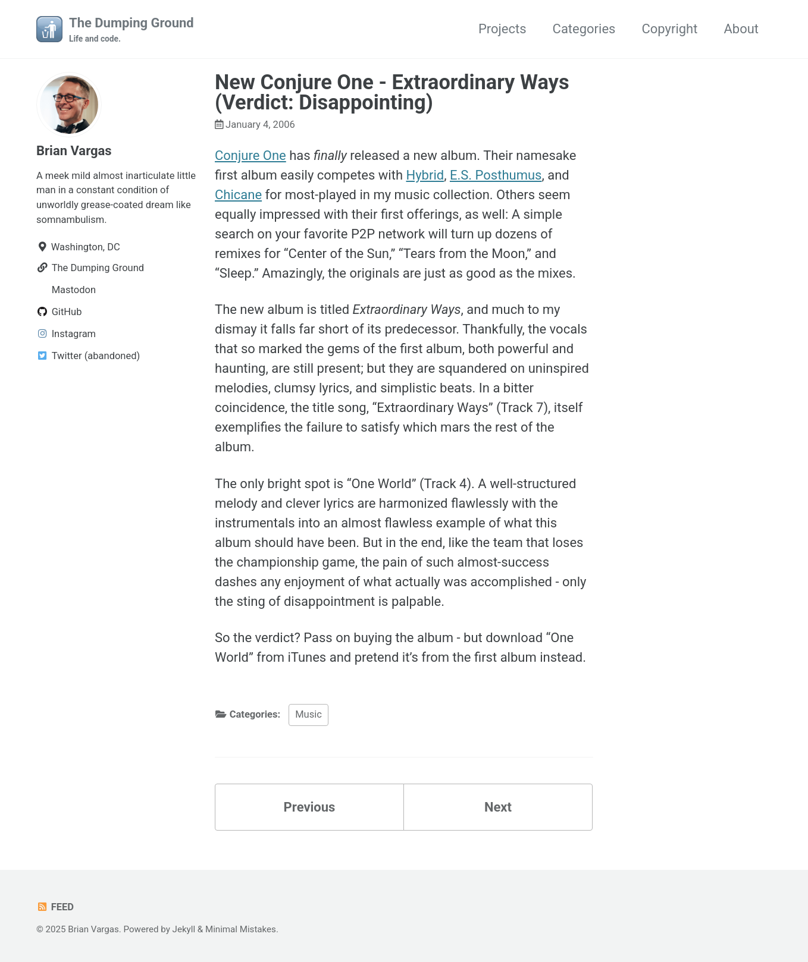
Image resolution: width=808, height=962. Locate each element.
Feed (55, 907)
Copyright (669, 28)
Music (308, 714)
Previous (310, 807)
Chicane (238, 194)
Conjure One (250, 155)
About (741, 28)
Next (498, 807)
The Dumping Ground (131, 30)
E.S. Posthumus (495, 175)
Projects (502, 28)
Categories (584, 28)
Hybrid (425, 175)
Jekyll (184, 929)
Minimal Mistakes (240, 929)
